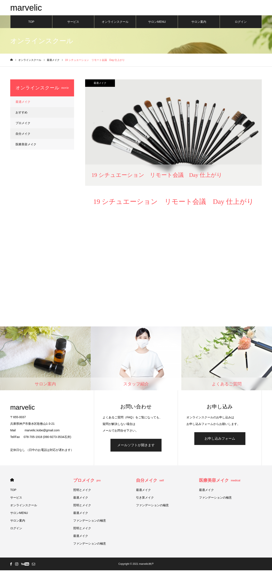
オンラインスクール (115, 23)
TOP (31, 23)
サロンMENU (157, 23)
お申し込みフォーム (220, 440)
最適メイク (100, 84)
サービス (73, 23)
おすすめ (21, 114)
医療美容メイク (26, 146)
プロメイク (23, 124)
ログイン (241, 23)
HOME (12, 481)
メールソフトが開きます (136, 447)
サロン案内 (198, 23)
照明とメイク (82, 491)
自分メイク (23, 135)
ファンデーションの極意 (89, 522)
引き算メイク (145, 499)
